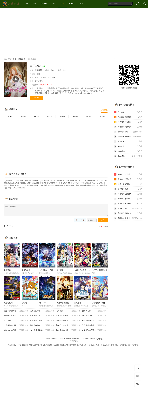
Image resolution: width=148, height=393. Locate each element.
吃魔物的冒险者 (16, 315)
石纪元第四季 (94, 315)
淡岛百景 (68, 311)
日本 (52, 70)
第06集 (76, 116)
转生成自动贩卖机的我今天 (94, 320)
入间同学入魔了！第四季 (83, 270)
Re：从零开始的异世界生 (42, 330)
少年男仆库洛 (128, 189)
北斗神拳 (42, 303)
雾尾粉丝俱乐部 (42, 320)
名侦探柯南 (8, 303)
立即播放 (37, 97)
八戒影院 (99, 339)
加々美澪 (44, 77)
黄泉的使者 (26, 270)
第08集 (102, 116)
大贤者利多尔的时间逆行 (48, 270)
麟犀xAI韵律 (128, 208)
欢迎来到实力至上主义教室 (94, 330)
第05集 (62, 116)
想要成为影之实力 (128, 194)
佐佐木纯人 (39, 81)
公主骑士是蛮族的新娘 (68, 320)
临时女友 (128, 146)
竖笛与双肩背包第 (128, 122)
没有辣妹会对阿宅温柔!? (16, 325)
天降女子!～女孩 (128, 174)
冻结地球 (77, 303)
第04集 (49, 116)
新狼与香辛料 (128, 132)
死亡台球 (128, 112)
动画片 (72, 3)
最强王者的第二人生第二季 (42, 325)
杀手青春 (60, 270)
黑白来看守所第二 (128, 117)
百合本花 (51, 77)
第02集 (23, 116)
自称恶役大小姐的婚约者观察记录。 (105, 303)
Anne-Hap (128, 151)
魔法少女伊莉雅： (128, 203)
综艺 (54, 3)
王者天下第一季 (128, 199)
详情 (89, 93)
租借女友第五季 (16, 330)
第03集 (36, 116)
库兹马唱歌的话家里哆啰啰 (68, 315)
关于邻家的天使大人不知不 (16, 311)
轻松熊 (24, 303)
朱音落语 (7, 270)
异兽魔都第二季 (68, 330)
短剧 (81, 3)
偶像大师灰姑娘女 (128, 127)
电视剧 (44, 3)
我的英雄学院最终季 (99, 270)
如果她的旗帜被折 (128, 136)
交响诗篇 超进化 (128, 218)
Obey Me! (128, 156)
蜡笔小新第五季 (128, 184)
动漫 (62, 3)
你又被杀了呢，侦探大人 (42, 315)
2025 (65, 70)
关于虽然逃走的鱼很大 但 (94, 325)
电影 (35, 3)
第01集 (10, 116)
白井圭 (37, 77)
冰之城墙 (16, 320)
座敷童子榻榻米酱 (128, 213)
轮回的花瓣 (94, 311)
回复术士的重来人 (128, 179)
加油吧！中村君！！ (68, 325)
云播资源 (104, 110)
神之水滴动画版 (63, 303)
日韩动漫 (21, 59)
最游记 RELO (128, 141)
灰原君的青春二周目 (42, 311)
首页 (26, 3)
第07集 (89, 116)
